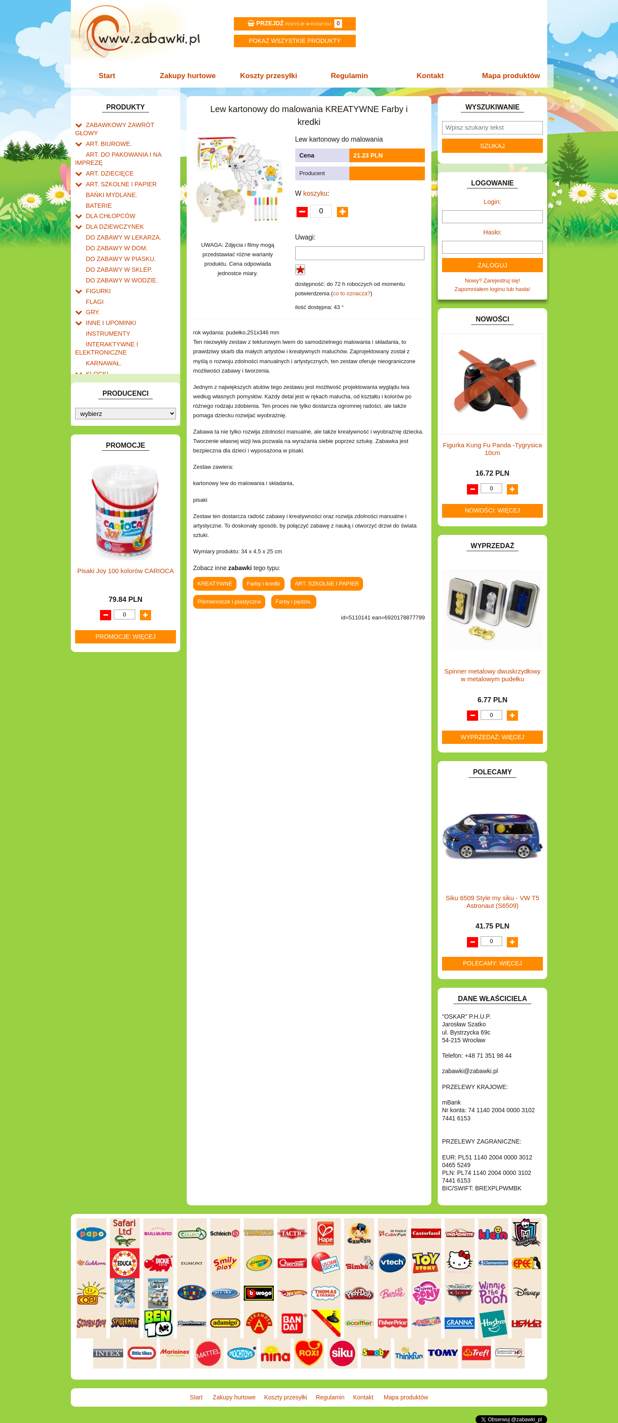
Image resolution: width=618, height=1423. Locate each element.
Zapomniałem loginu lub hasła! (492, 289)
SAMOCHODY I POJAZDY (119, 470)
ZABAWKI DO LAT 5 (111, 490)
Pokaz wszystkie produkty (295, 40)
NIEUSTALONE (105, 529)
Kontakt (428, 76)
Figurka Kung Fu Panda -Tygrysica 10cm (492, 448)
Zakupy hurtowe (190, 76)
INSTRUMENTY (106, 308)
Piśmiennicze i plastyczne (229, 601)
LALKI (93, 391)
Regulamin (348, 76)
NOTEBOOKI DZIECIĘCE (118, 421)
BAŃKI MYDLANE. (109, 181)
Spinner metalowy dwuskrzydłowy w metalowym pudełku (492, 675)
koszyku (315, 193)
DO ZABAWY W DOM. (114, 230)
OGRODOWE (103, 431)
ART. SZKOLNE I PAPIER (118, 171)
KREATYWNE (103, 365)
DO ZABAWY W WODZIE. (118, 259)
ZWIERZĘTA (102, 519)
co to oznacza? (351, 293)
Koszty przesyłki (269, 76)
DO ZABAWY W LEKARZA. (120, 220)
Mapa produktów (507, 76)
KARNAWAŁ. (102, 335)
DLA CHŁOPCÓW (108, 200)
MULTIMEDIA (103, 411)
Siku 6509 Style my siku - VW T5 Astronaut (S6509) (492, 901)
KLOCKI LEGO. (105, 355)
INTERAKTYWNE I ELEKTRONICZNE (104, 322)
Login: (492, 201)
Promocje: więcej (125, 804)
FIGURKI (97, 269)
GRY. (92, 289)
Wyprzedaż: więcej (492, 737)
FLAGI (94, 279)
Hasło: (492, 232)
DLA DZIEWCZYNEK (112, 210)
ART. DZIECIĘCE (107, 161)
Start (110, 76)
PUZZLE (96, 451)
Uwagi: (305, 237)
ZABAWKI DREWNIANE (116, 500)
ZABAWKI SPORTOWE (115, 510)
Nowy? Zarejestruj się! (492, 280)
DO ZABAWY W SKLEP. (116, 249)
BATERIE (97, 191)
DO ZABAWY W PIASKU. (117, 240)
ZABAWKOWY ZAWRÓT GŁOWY (128, 124)
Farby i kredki (263, 583)
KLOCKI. (97, 345)
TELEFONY (100, 480)
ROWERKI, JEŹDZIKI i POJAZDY (128, 461)
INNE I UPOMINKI (108, 298)
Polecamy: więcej (492, 963)
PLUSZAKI (99, 441)
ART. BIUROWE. (106, 134)
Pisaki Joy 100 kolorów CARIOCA (125, 739)
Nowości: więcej (492, 510)
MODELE (97, 401)
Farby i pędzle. (294, 601)
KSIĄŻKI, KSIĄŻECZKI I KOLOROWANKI (110, 378)
